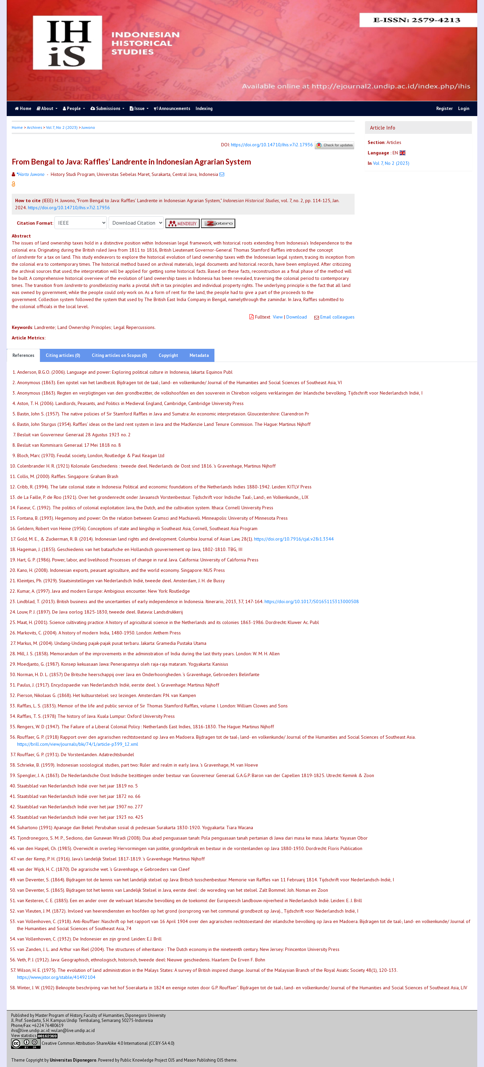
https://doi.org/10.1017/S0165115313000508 (312, 601)
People (72, 108)
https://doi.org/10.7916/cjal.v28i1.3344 (294, 539)
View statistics (23, 1035)
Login (463, 108)
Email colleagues (337, 317)
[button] (13, 184)
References (23, 355)
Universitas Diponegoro (73, 1060)
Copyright (168, 355)
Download (296, 317)
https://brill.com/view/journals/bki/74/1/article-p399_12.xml (77, 744)
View (278, 317)
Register (444, 108)
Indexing (204, 108)
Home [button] (17, 127)
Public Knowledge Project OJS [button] (147, 1060)
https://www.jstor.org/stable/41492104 (56, 977)
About (45, 108)
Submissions (105, 108)
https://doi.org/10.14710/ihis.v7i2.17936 (272, 145)
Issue (138, 108)
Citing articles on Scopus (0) (119, 355)
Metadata (199, 355)
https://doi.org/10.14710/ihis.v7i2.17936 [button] (69, 208)
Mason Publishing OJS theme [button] (210, 1060)
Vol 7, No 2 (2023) (62, 127)
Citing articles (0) (63, 355)
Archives (34, 127)
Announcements (172, 108)
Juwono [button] (88, 127)
